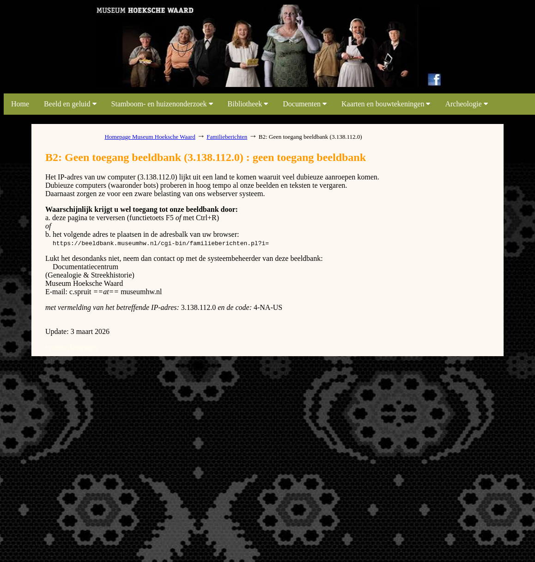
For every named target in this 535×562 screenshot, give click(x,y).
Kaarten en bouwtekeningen (385, 104)
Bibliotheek (248, 104)
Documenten (305, 104)
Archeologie (466, 104)
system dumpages (71, 347)
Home (20, 104)
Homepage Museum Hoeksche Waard (150, 136)
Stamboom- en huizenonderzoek (162, 104)
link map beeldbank (62, 84)
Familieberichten (227, 136)
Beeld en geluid (70, 104)
